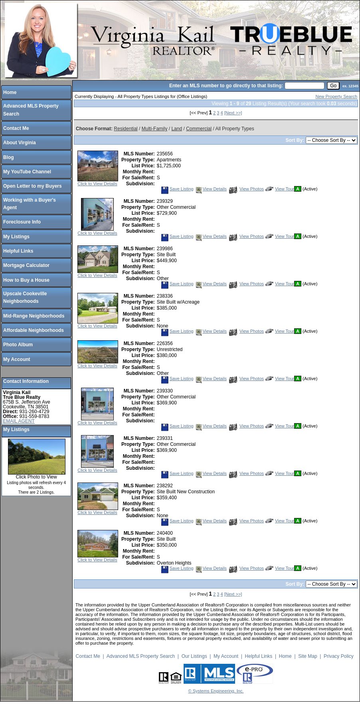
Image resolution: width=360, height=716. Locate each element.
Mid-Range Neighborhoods (33, 316)
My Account (16, 359)
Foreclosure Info (22, 222)
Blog (8, 157)
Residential (125, 128)
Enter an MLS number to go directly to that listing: (226, 85)
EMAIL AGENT (19, 421)
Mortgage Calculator (26, 265)
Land (176, 128)
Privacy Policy (339, 656)
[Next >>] (233, 112)
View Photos (246, 188)
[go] (333, 86)
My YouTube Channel (27, 172)
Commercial (199, 128)
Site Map (307, 656)
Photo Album (18, 344)
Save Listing (177, 188)
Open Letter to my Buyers (32, 186)
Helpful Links (18, 251)
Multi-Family (155, 128)
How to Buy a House (26, 280)
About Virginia (19, 142)
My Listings (16, 236)
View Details (211, 188)
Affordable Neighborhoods (33, 330)
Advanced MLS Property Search (141, 656)
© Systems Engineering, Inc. (216, 691)
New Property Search (336, 96)
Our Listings (194, 656)
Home (9, 92)
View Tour (279, 188)
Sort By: (295, 140)
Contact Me (16, 128)
